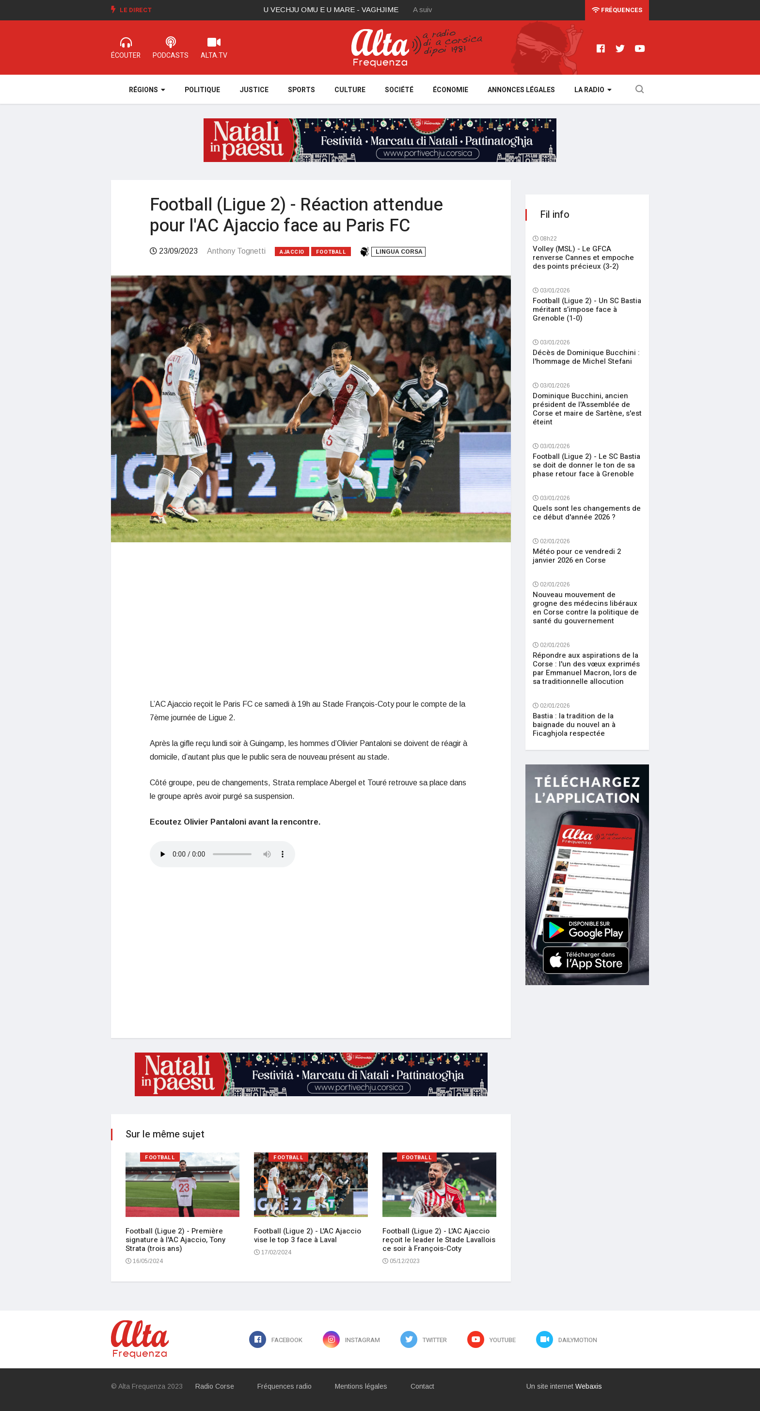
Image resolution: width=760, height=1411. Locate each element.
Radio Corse (214, 1386)
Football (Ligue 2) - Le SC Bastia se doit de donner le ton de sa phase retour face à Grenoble (586, 465)
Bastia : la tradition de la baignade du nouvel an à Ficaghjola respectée (574, 725)
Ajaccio (292, 252)
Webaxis (588, 1386)
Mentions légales (361, 1386)
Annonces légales (521, 90)
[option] (338, 10)
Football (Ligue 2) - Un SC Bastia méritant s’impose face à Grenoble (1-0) (587, 309)
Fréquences (617, 10)
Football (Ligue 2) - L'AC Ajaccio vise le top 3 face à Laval (307, 1235)
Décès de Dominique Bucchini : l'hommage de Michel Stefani (586, 357)
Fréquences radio (284, 1386)
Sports (301, 90)
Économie (450, 90)
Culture (349, 90)
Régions (147, 90)
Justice (254, 90)
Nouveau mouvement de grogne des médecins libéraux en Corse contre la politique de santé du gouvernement (586, 607)
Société (399, 90)
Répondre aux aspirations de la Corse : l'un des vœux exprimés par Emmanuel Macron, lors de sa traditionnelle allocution (586, 668)
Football (331, 252)
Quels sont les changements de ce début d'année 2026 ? (587, 512)
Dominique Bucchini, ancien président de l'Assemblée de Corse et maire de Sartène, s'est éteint (587, 408)
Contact (422, 1386)
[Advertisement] (311, 620)
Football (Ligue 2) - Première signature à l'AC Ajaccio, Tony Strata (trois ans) (175, 1240)
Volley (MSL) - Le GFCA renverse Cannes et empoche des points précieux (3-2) (583, 257)
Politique (202, 90)
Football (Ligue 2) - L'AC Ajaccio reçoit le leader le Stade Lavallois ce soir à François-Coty (438, 1240)
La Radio (593, 90)
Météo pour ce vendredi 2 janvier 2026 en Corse (577, 556)
